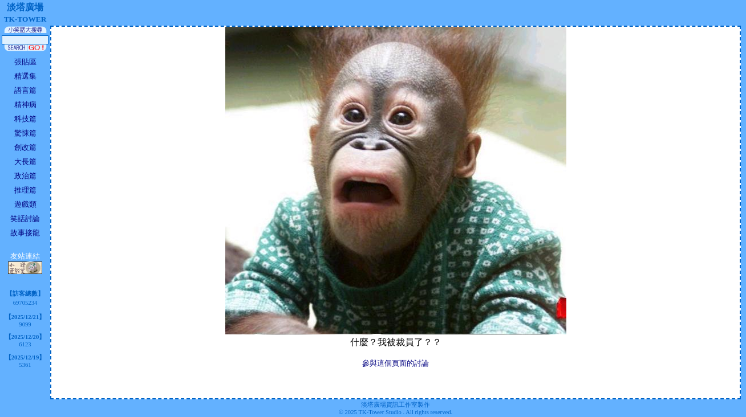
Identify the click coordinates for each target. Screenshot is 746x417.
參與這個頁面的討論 (395, 363)
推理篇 (25, 190)
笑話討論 (25, 218)
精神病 (25, 104)
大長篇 (25, 161)
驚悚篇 (25, 133)
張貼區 (25, 62)
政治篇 (25, 175)
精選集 (25, 76)
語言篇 (25, 90)
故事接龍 (25, 232)
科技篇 (25, 119)
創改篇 (25, 147)
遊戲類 (25, 204)
